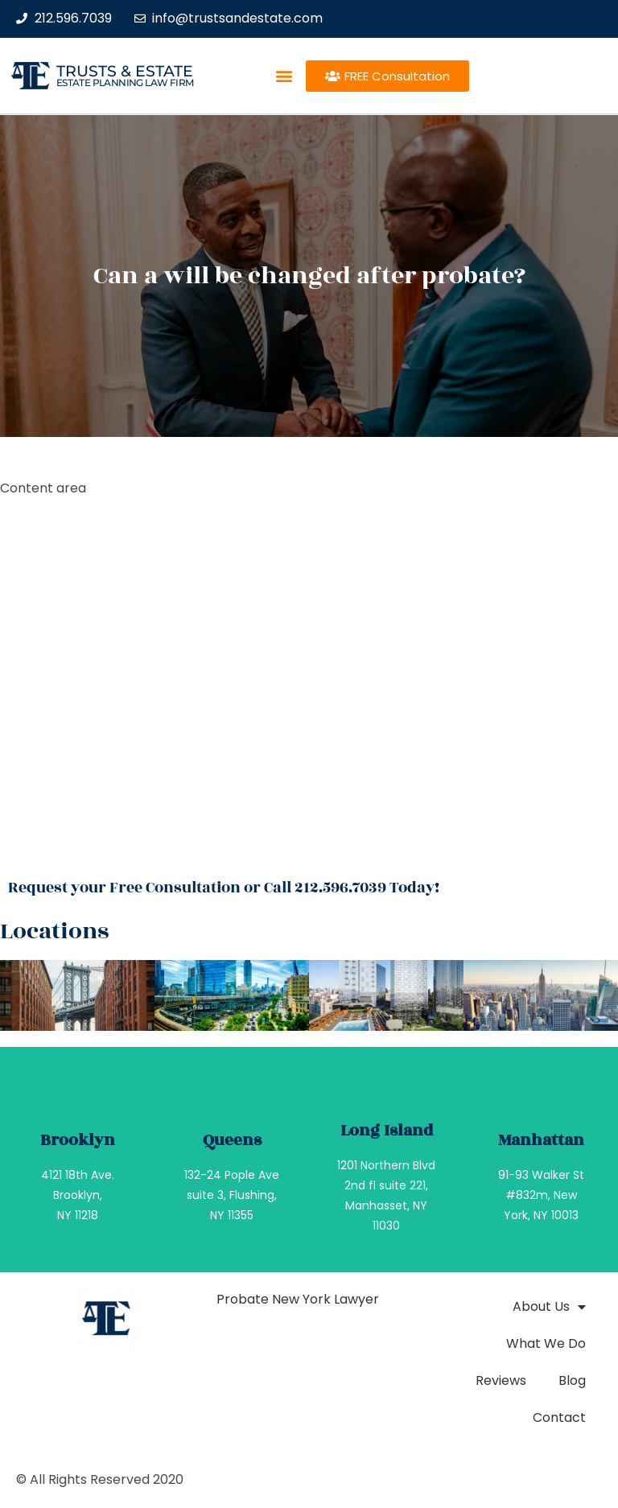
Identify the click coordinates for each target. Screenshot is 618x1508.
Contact (559, 1417)
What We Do (546, 1343)
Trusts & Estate (124, 71)
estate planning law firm (125, 82)
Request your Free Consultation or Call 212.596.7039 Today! (223, 887)
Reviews (501, 1380)
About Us (549, 1306)
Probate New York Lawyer (297, 1299)
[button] (283, 76)
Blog (572, 1380)
